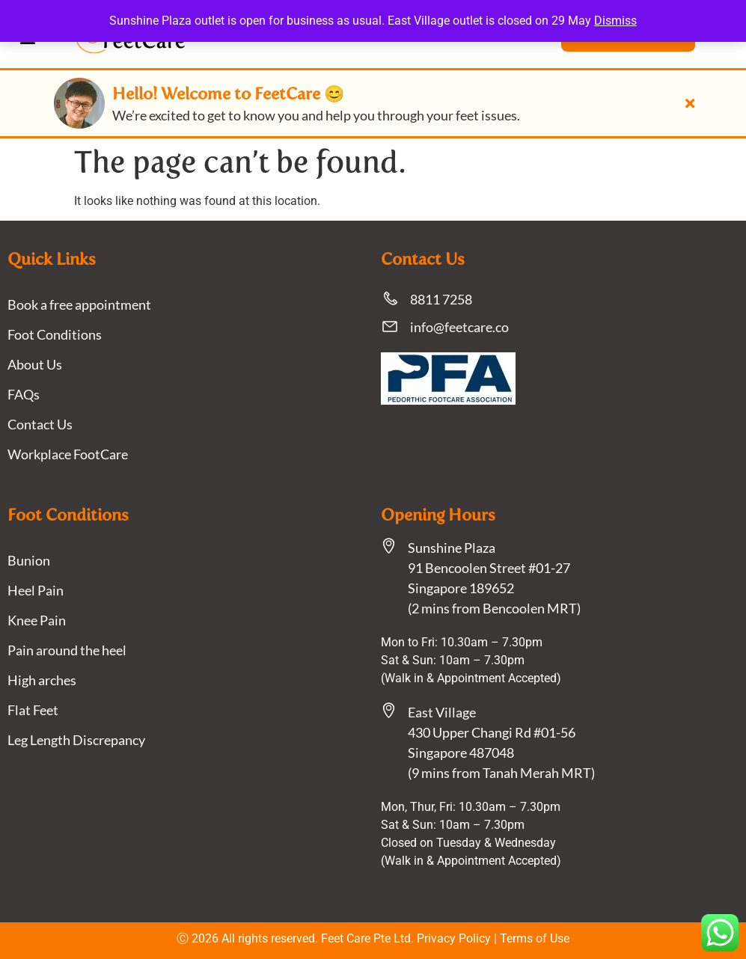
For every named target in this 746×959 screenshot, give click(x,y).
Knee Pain (36, 620)
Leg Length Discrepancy (76, 740)
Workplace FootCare (67, 454)
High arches (41, 680)
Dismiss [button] (615, 20)
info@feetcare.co (459, 327)
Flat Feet (32, 710)
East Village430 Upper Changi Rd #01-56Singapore (491, 732)
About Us (34, 364)
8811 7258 (441, 299)
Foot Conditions (54, 334)
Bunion (28, 560)
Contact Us (40, 424)
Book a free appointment (79, 304)
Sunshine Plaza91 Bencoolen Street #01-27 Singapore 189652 (489, 567)
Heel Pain (35, 590)
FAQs (23, 394)
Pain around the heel (66, 650)
